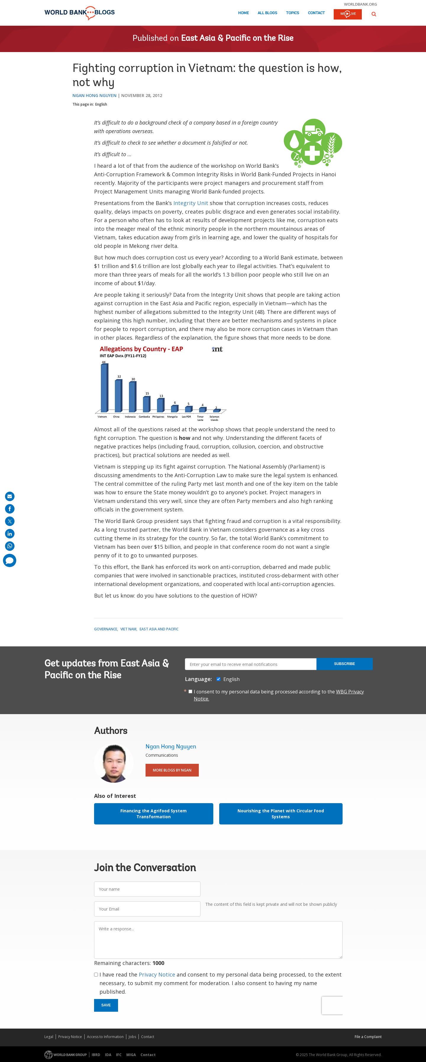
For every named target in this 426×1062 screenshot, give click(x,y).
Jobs (132, 1036)
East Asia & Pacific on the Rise (237, 39)
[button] (374, 14)
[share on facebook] (9, 509)
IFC (119, 1054)
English (101, 104)
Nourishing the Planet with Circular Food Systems (281, 813)
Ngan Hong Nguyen (94, 95)
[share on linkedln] (9, 533)
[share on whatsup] (9, 546)
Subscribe (344, 664)
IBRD (96, 1054)
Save (106, 1005)
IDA (108, 1054)
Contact (316, 13)
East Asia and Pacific (159, 629)
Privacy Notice (157, 974)
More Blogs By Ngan (172, 770)
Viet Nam (128, 629)
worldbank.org (360, 4)
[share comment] (9, 560)
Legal (48, 1036)
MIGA (131, 1054)
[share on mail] (9, 496)
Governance (105, 629)
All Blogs (267, 13)
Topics (292, 13)
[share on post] (9, 521)
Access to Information (105, 1036)
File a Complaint (368, 1036)
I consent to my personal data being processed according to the (279, 695)
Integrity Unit (190, 202)
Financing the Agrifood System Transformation (153, 813)
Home (243, 13)
